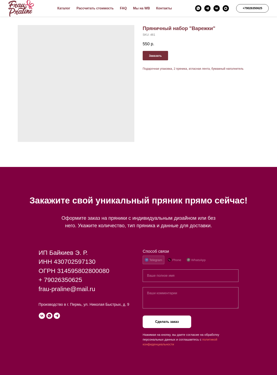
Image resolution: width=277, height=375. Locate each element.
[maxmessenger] (226, 8)
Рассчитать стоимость (95, 8)
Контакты (164, 8)
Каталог (63, 8)
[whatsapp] (198, 8)
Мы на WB (141, 8)
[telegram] (207, 8)
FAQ (123, 8)
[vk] (216, 8)
